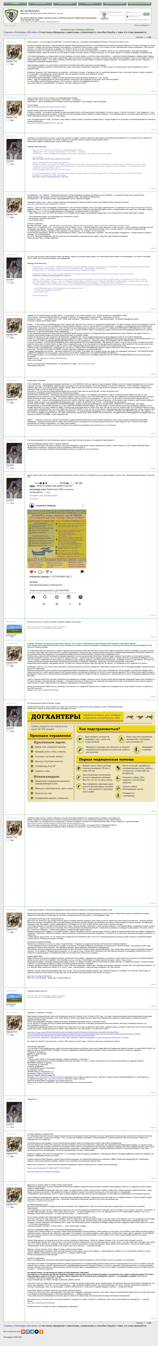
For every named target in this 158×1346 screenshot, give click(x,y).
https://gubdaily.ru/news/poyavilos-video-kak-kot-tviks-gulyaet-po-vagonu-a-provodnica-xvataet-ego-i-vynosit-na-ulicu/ (89, 225)
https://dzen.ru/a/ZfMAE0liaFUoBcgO (45, 690)
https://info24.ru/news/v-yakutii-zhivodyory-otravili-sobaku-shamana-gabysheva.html (55, 823)
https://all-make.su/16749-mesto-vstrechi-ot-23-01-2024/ (46, 107)
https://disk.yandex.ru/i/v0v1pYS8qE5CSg (49, 1077)
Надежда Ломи (11, 61)
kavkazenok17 (11, 635)
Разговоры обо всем (26, 32)
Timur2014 (10, 161)
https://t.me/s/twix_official (86, 364)
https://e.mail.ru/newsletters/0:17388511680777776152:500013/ (49, 1168)
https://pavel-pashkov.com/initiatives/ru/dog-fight (43, 1172)
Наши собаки (25, 22)
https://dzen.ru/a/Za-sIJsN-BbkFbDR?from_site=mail (45, 123)
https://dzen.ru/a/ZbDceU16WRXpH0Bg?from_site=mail (46, 204)
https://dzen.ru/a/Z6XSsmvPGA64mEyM (41, 1299)
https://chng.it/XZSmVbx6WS (54, 1079)
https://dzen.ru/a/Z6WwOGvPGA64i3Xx (40, 1201)
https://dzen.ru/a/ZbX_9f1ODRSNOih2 (53, 358)
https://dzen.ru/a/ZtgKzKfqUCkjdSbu (39, 976)
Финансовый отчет (53, 22)
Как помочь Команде (38, 22)
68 (156, 37)
